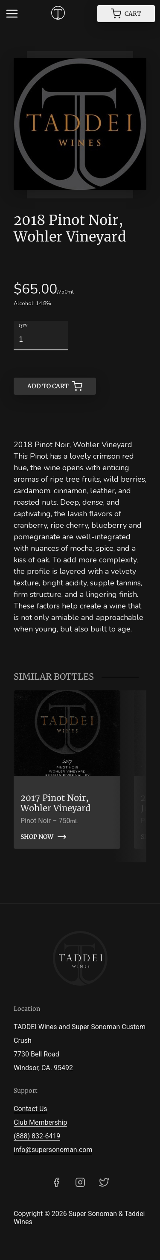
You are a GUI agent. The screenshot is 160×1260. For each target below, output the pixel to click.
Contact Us (30, 1109)
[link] (67, 769)
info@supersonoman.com (53, 1150)
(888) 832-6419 (37, 1136)
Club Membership (40, 1122)
